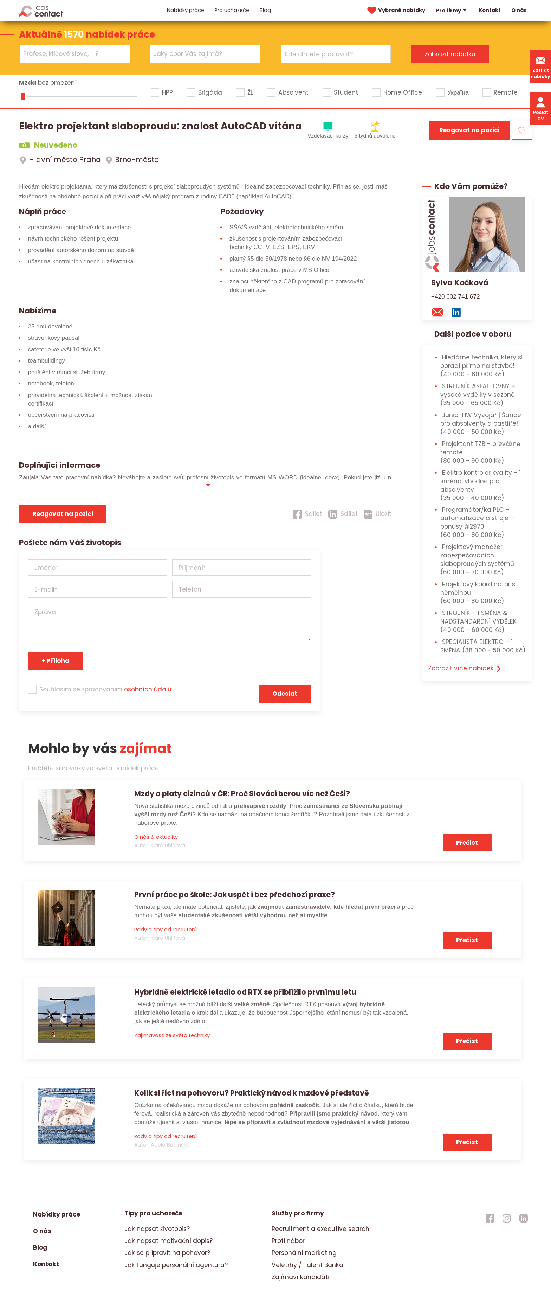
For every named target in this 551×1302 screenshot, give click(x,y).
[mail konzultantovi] (439, 312)
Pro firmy (452, 10)
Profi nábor (288, 1241)
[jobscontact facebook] (489, 1218)
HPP (167, 92)
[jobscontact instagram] (506, 1218)
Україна (457, 92)
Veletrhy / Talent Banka (307, 1265)
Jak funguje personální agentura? (176, 1265)
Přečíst (467, 842)
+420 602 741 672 (455, 296)
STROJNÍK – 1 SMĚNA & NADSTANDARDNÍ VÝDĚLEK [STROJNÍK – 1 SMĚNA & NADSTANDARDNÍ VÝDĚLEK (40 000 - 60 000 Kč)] (478, 621)
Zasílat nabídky (540, 66)
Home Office (402, 92)
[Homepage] (41, 10)
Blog (265, 10)
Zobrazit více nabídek (465, 668)
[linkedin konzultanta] (458, 312)
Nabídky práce (185, 10)
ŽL (250, 92)
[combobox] (75, 54)
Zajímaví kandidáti (300, 1277)
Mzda (27, 82)
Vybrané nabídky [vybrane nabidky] (395, 10)
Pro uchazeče (232, 10)
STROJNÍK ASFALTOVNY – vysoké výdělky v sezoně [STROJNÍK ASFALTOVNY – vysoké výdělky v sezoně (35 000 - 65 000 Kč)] (477, 394)
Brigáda (210, 92)
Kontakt (490, 10)
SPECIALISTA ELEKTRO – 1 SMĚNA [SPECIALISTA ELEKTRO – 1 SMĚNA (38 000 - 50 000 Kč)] (482, 646)
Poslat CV (540, 108)
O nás (519, 10)
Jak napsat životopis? (157, 1229)
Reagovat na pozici (469, 130)
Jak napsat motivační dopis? (168, 1241)
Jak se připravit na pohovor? (167, 1253)
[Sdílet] (307, 514)
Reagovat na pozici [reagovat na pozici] (63, 514)
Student (346, 92)
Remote (506, 92)
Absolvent (293, 92)
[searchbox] (70, 54)
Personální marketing (304, 1253)
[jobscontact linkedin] (523, 1218)
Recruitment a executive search (320, 1229)
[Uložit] (378, 514)
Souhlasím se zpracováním (105, 689)
